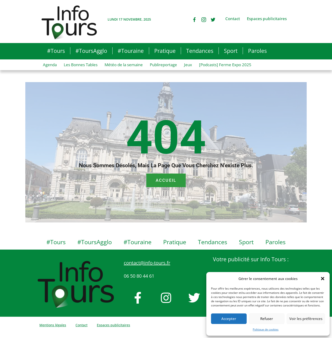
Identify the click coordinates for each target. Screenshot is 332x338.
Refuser (266, 318)
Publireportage (163, 64)
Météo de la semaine (124, 64)
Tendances (199, 51)
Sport (231, 51)
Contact (232, 18)
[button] (322, 278)
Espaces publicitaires (267, 18)
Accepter (228, 318)
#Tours (56, 51)
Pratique (165, 51)
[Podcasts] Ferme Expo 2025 (225, 64)
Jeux (188, 64)
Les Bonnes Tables (81, 64)
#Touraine (131, 51)
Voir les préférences (305, 318)
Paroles (257, 51)
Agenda (50, 64)
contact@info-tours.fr (147, 263)
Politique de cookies (266, 329)
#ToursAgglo (91, 51)
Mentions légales (52, 325)
